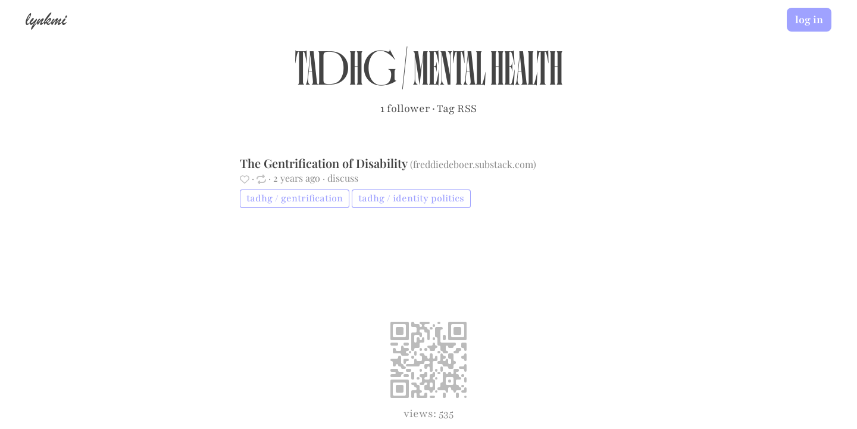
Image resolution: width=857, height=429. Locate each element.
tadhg (345, 75)
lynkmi (46, 19)
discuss (342, 178)
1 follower (405, 108)
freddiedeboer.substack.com (473, 164)
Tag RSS (457, 108)
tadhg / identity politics (411, 198)
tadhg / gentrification (294, 198)
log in (809, 20)
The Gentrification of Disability (325, 163)
